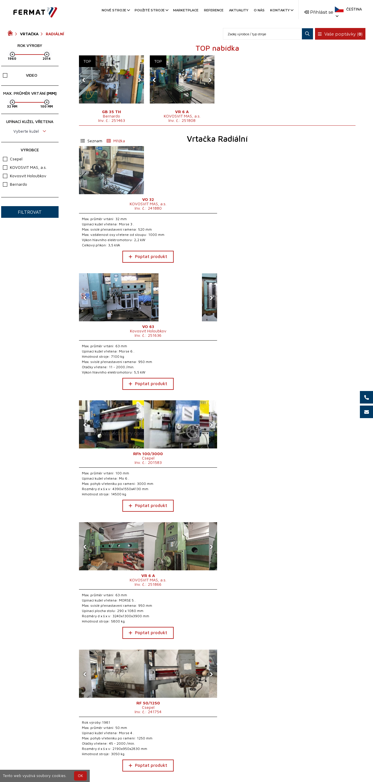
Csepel (12, 158)
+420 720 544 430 (162, 765)
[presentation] (85, 79)
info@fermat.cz (186, 772)
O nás (259, 10)
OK (80, 776)
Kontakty (281, 10)
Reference (214, 10)
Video (20, 75)
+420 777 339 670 (210, 765)
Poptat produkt (111, 272)
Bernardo (15, 184)
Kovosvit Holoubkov (24, 175)
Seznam (91, 140)
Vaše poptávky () (341, 34)
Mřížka (116, 140)
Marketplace (185, 10)
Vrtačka (29, 34)
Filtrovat (30, 212)
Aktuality (238, 10)
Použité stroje (151, 10)
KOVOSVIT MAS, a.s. (25, 167)
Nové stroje (115, 10)
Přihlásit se (319, 12)
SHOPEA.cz (52, 765)
